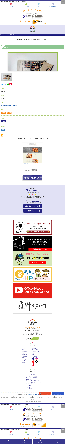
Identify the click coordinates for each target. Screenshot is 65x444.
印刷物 (3, 121)
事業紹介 (24, 340)
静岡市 (32, 390)
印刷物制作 (29, 374)
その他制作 (29, 379)
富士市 (56, 388)
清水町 (15, 388)
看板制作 (28, 376)
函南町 (24, 388)
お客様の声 (24, 347)
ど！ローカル (35, 342)
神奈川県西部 (38, 385)
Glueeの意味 (35, 340)
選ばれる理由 (25, 345)
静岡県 (9, 112)
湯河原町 (31, 392)
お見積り (24, 350)
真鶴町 (35, 392)
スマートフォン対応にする (33, 371)
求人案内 (34, 339)
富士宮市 (61, 388)
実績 (23, 344)
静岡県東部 (31, 385)
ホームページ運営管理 (32, 368)
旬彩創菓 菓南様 (33, 160)
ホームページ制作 (30, 365)
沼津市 (3, 112)
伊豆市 (34, 388)
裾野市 (43, 388)
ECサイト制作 (30, 370)
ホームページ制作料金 (32, 367)
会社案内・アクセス (32, 329)
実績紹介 (6, 34)
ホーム (1, 34)
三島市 (11, 388)
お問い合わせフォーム (31, 197)
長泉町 (19, 388)
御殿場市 (47, 388)
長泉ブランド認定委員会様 (31, 161)
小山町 (52, 388)
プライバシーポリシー (37, 344)
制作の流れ (24, 342)
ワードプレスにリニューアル (33, 373)
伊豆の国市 (29, 388)
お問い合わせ (52, 5)
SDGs (23, 353)
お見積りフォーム (39, 21)
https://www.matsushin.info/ (9, 105)
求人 (39, 5)
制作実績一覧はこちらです (32, 169)
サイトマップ (35, 345)
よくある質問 (25, 5)
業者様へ (24, 348)
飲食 (3, 129)
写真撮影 (28, 378)
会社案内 (24, 351)
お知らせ (11, 5)
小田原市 (25, 392)
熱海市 (38, 388)
